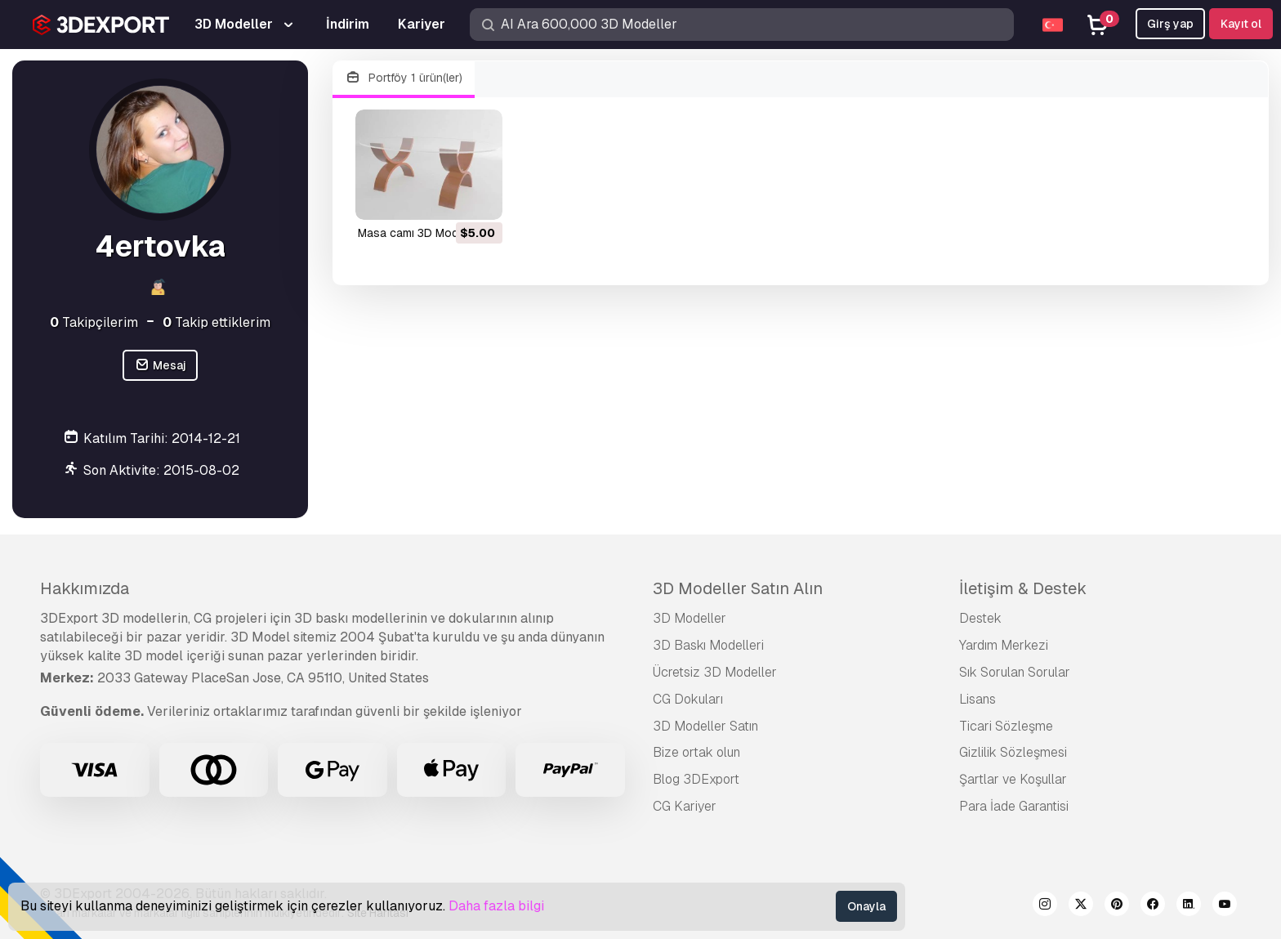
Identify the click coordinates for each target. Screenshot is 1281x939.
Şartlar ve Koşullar (1013, 779)
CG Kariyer (684, 806)
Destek (980, 618)
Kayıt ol (1241, 23)
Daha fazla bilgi (496, 905)
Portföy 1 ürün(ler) (403, 78)
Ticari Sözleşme (1006, 726)
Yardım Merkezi (1003, 645)
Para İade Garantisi (1014, 806)
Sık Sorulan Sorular (1014, 672)
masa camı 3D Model (412, 233)
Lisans (977, 699)
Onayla (866, 906)
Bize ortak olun (696, 752)
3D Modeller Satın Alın (738, 588)
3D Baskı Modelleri (708, 645)
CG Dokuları (688, 699)
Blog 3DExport (696, 779)
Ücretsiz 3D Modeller (715, 672)
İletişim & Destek (1023, 588)
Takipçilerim (94, 322)
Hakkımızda (84, 588)
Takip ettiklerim (216, 322)
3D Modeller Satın (705, 726)
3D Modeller (689, 618)
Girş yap (1170, 23)
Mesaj (160, 365)
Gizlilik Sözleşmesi (1013, 752)
